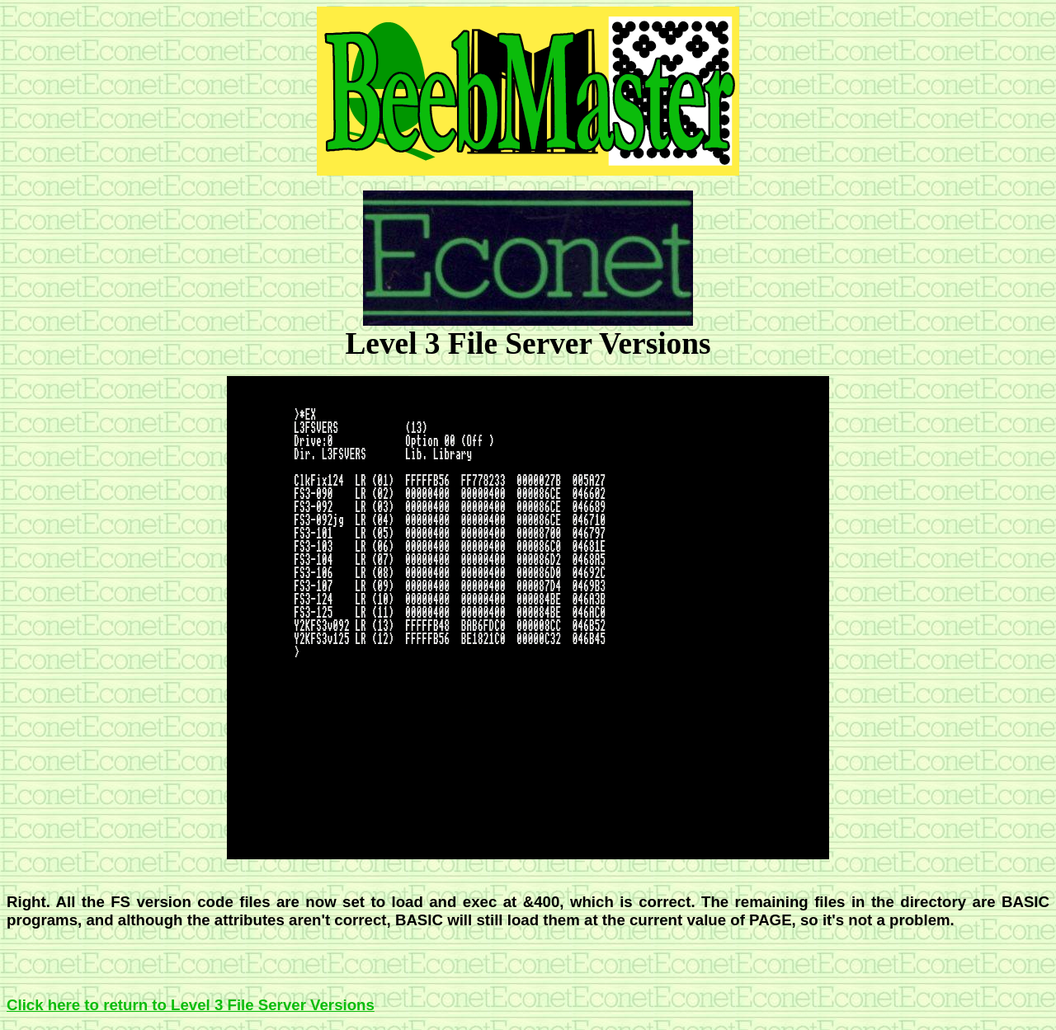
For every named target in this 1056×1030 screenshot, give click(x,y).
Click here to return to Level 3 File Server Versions (191, 1005)
